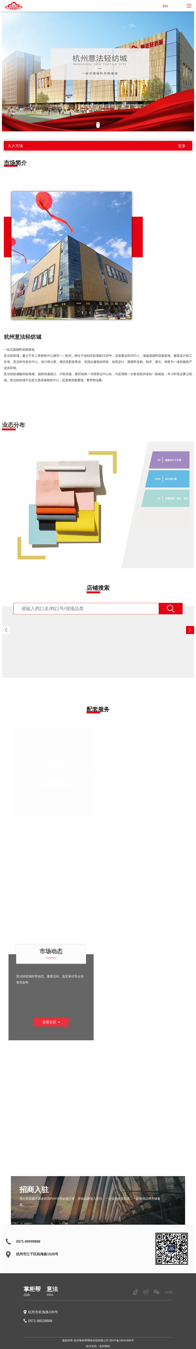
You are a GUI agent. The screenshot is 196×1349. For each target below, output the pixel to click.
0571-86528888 (40, 1321)
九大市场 (98, 146)
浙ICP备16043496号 (121, 1340)
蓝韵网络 (104, 1346)
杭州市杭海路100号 (43, 1312)
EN (165, 6)
